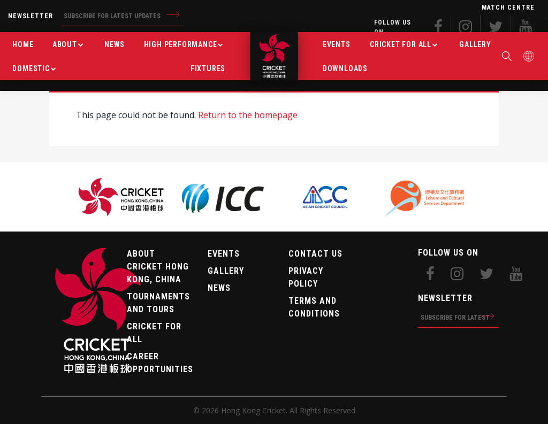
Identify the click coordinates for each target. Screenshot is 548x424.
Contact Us (315, 254)
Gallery (226, 271)
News (219, 288)
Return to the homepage (248, 115)
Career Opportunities (159, 362)
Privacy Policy (305, 277)
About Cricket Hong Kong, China (158, 266)
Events (224, 254)
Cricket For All (154, 332)
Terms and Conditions (314, 307)
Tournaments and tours (158, 302)
